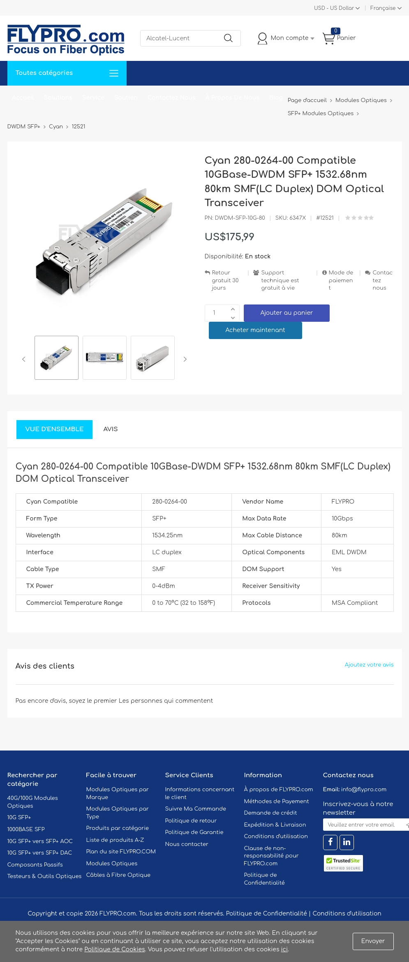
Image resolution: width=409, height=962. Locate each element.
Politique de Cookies (114, 949)
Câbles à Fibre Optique (118, 875)
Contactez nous (382, 280)
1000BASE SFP (26, 829)
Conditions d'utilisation (276, 836)
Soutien (126, 98)
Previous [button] (25, 359)
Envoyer (373, 941)
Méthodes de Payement (276, 801)
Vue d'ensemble (54, 429)
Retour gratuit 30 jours (225, 280)
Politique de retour (191, 821)
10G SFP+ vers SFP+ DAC (39, 853)
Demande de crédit (270, 813)
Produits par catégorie (117, 828)
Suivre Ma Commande (195, 809)
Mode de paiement (341, 280)
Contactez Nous (172, 98)
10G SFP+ (19, 817)
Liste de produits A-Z (115, 840)
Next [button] (183, 359)
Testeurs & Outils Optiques (44, 876)
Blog (276, 98)
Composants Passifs (35, 865)
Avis (110, 429)
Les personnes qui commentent (166, 701)
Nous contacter (186, 844)
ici (284, 949)
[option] (56, 359)
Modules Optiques (112, 864)
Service (93, 98)
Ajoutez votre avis (369, 665)
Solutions (58, 98)
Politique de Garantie (194, 832)
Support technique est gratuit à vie (280, 280)
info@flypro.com (364, 789)
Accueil (23, 98)
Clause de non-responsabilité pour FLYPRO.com (271, 856)
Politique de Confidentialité (266, 914)
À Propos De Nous (232, 98)
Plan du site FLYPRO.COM (121, 852)
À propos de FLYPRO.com (278, 789)
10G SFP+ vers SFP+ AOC (40, 841)
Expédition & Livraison (275, 825)
